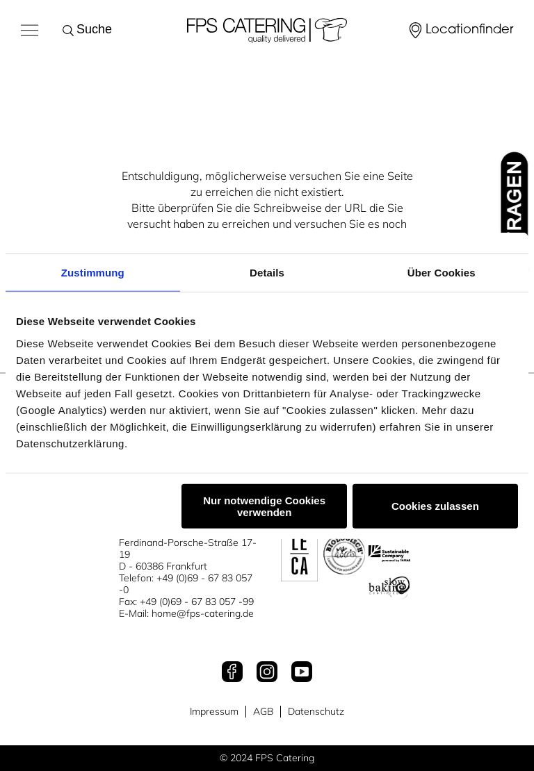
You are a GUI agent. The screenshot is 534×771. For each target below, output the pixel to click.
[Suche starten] (71, 30)
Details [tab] (267, 273)
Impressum (214, 712)
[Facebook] (232, 673)
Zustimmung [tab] (92, 273)
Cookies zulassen (435, 506)
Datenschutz (316, 712)
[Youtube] (301, 673)
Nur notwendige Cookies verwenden (264, 505)
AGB (263, 712)
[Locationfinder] (460, 31)
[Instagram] (267, 673)
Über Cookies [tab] (441, 273)
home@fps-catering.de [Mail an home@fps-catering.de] (203, 613)
